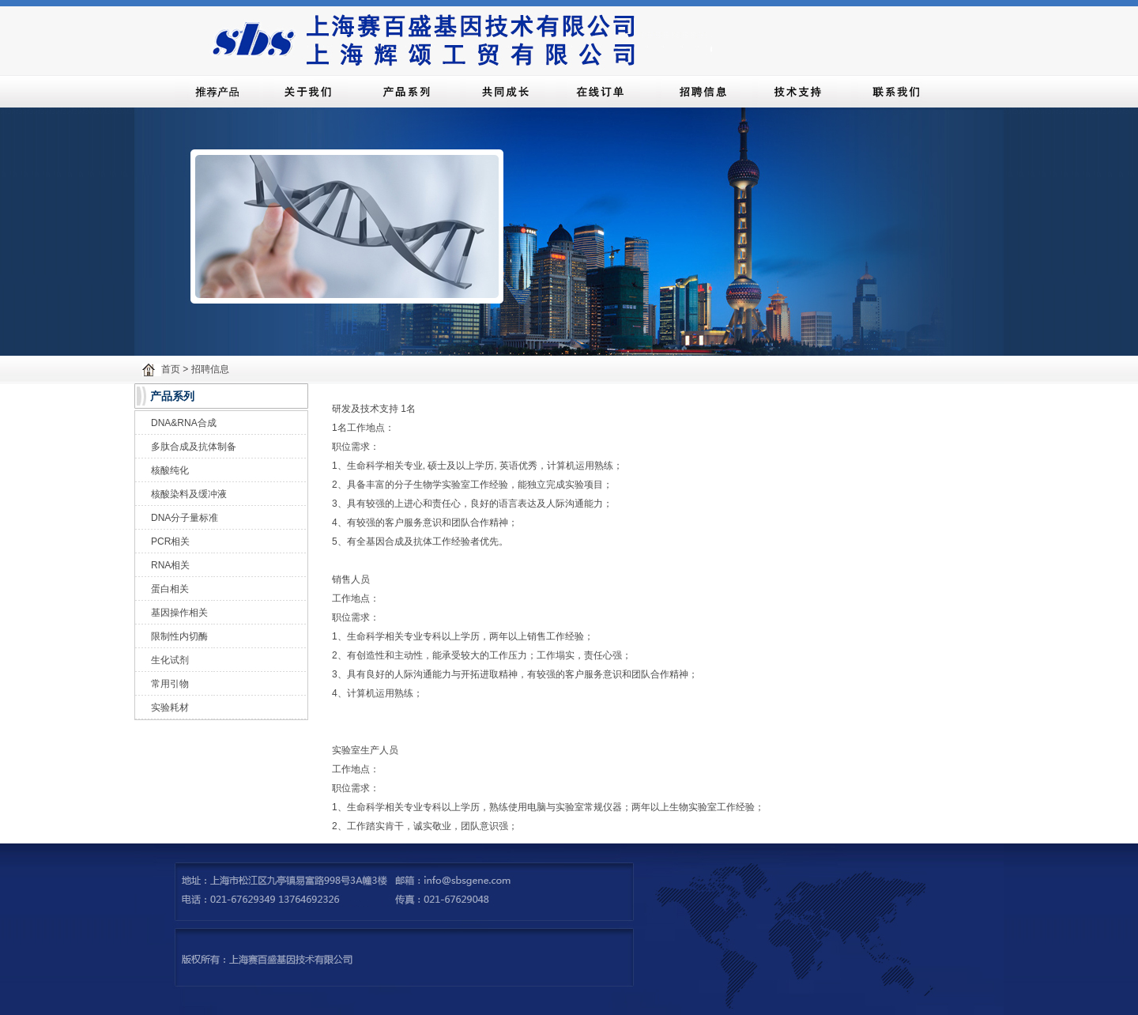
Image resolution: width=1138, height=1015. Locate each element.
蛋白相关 (170, 588)
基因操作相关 (179, 612)
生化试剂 (170, 660)
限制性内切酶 (179, 636)
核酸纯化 (170, 470)
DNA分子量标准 (184, 517)
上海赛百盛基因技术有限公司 (459, 37)
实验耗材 (170, 707)
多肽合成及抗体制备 (193, 446)
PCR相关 (170, 541)
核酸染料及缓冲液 (189, 494)
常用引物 (170, 683)
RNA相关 (170, 565)
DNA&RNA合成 (184, 422)
